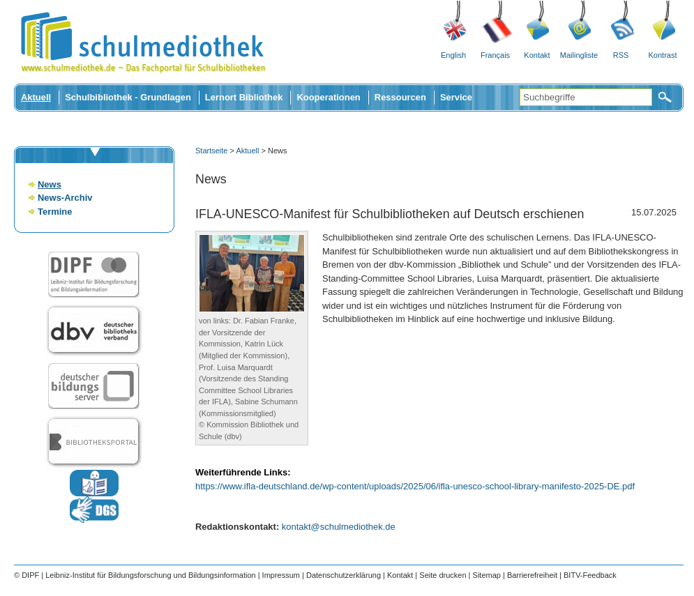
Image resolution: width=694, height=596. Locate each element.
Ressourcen (400, 97)
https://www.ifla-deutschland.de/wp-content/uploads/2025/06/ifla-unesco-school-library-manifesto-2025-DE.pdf (415, 486)
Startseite (211, 150)
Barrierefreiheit (532, 575)
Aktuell (36, 97)
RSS (621, 55)
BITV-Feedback (590, 575)
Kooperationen (328, 97)
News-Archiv (65, 197)
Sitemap (487, 575)
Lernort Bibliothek (244, 97)
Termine (55, 211)
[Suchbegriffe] (586, 97)
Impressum (281, 575)
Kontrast (663, 55)
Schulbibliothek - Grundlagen (128, 97)
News (49, 184)
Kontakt (537, 55)
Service (456, 97)
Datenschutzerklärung (343, 575)
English (453, 55)
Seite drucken (442, 575)
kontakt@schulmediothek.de (338, 526)
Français (495, 55)
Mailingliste (579, 55)
